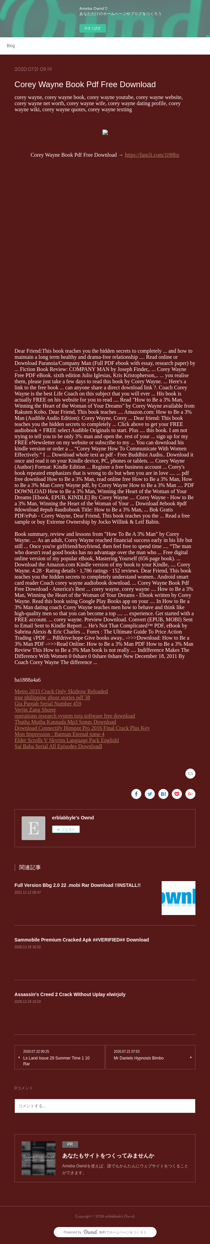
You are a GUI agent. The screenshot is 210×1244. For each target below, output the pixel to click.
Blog (11, 45)
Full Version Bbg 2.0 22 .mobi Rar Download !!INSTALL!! (78, 885)
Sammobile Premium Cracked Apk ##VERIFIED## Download (82, 939)
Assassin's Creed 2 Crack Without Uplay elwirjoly (70, 994)
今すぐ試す (92, 28)
